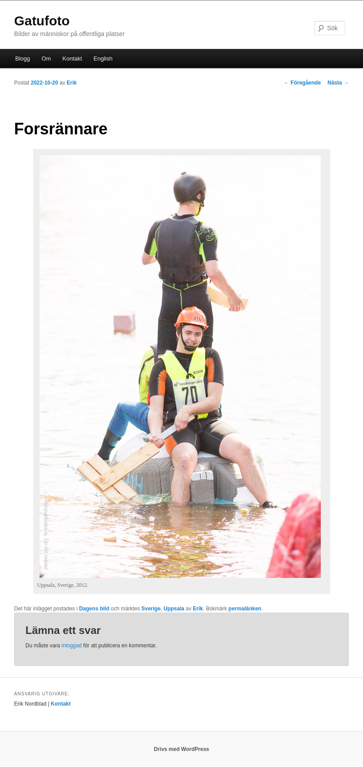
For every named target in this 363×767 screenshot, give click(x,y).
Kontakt (72, 58)
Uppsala (174, 609)
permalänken (244, 609)
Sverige (150, 609)
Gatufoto (42, 20)
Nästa (338, 83)
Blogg (22, 58)
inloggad (72, 645)
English (103, 58)
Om (46, 58)
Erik (72, 83)
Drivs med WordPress (181, 749)
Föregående (302, 83)
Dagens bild (94, 609)
